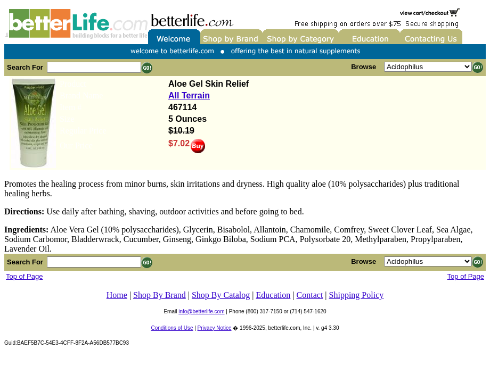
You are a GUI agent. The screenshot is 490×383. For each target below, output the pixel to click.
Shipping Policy (356, 294)
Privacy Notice (215, 328)
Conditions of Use (172, 328)
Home (117, 294)
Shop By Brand (159, 294)
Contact (310, 294)
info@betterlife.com (201, 311)
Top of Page (24, 276)
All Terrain (189, 95)
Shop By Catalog (221, 294)
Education (273, 294)
